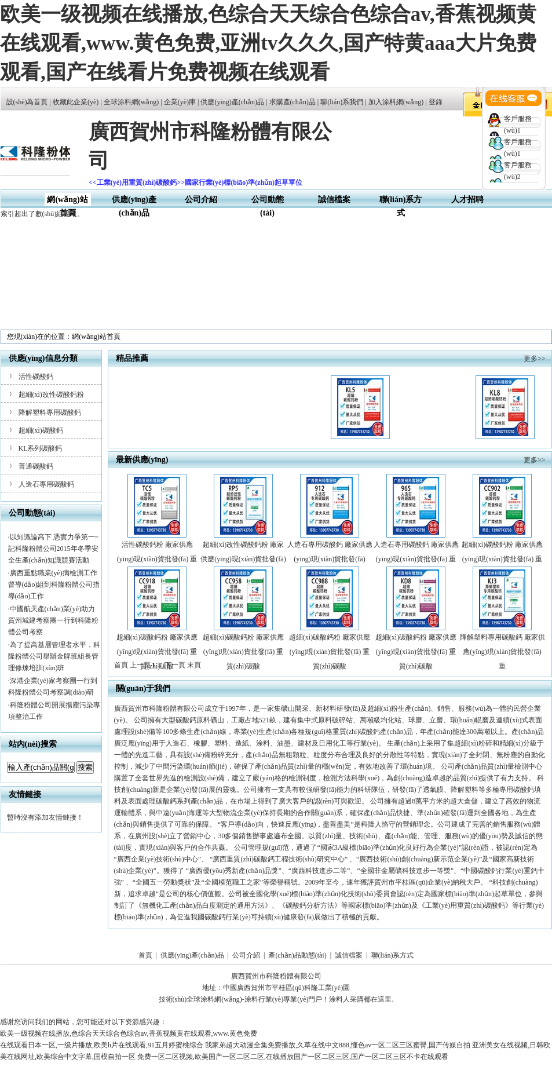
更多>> (535, 359)
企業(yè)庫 (180, 102)
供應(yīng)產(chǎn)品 (232, 102)
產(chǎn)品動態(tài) (297, 955)
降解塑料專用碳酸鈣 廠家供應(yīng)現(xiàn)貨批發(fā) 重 (502, 651)
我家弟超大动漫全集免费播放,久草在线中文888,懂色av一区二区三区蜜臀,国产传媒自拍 (337, 1045)
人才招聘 (467, 199)
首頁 (145, 955)
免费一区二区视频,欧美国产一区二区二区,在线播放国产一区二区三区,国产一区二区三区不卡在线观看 (292, 1057)
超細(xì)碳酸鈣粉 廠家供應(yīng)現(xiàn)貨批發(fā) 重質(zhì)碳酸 (502, 559)
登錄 (436, 102)
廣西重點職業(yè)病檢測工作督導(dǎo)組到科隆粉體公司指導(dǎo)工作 (54, 584)
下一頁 (174, 665)
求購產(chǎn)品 (292, 102)
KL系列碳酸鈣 (41, 448)
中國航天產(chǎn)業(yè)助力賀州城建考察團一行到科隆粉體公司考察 (53, 620)
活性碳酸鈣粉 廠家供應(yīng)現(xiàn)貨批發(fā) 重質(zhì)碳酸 (157, 559)
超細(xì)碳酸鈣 (41, 430)
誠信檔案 (334, 199)
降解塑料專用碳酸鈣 (50, 412)
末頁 (194, 665)
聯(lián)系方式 (392, 955)
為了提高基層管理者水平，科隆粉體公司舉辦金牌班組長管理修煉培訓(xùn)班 (54, 656)
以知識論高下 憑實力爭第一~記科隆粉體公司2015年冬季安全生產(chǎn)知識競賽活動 (53, 548)
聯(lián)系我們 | (344, 102)
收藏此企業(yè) (75, 102)
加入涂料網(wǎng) (396, 102)
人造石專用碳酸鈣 (46, 484)
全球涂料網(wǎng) (131, 102)
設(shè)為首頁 (27, 102)
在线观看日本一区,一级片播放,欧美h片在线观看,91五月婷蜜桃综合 (101, 1045)
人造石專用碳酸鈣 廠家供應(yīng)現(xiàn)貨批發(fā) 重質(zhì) (416, 559)
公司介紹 (201, 199)
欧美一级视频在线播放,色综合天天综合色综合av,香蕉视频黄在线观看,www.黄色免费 (128, 1033)
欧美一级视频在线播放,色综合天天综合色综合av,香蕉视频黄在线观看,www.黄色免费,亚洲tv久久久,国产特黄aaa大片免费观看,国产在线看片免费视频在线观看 (268, 43)
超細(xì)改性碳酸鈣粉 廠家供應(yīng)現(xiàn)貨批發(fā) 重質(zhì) (243, 559)
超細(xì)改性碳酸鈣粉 (51, 394)
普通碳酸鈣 (36, 466)
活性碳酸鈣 (36, 376)
